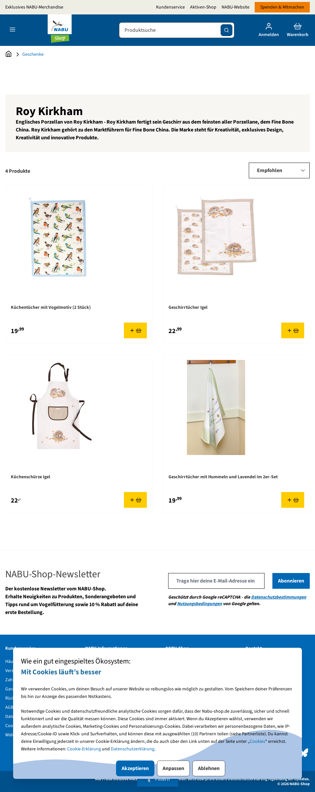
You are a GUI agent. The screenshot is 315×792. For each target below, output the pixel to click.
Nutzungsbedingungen (199, 604)
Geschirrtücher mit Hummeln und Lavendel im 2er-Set (223, 477)
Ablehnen (209, 768)
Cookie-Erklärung (84, 749)
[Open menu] (12, 29)
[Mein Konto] (268, 30)
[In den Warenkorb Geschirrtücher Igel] (292, 330)
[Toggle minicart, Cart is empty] (297, 30)
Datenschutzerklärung (132, 749)
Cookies (257, 741)
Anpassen (173, 768)
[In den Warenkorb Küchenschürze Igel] (135, 500)
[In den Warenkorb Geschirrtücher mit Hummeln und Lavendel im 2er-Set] (292, 500)
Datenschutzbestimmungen (278, 597)
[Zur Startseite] (8, 54)
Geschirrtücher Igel (187, 307)
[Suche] (226, 30)
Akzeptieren (135, 768)
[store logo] (59, 30)
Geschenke (33, 54)
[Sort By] (279, 170)
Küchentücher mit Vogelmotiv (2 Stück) (51, 307)
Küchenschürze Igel (30, 477)
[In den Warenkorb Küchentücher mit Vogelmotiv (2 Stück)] (135, 330)
